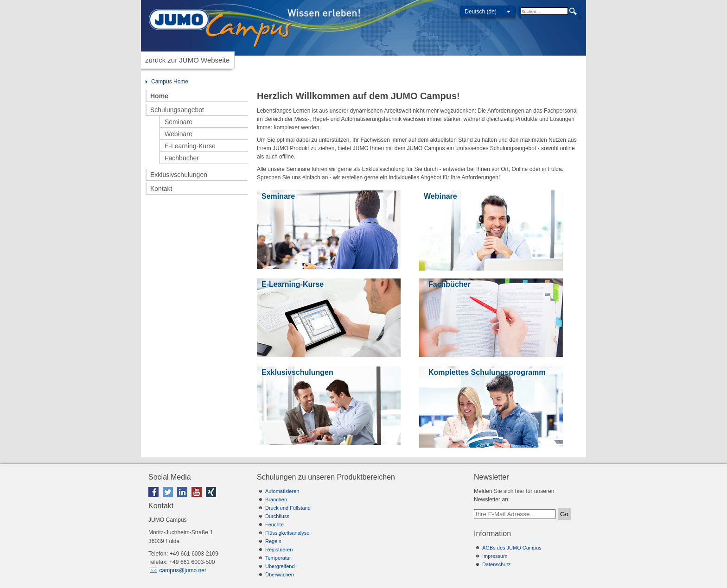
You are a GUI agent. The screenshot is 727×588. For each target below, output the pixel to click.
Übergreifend (280, 566)
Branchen (276, 499)
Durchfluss (277, 516)
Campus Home (169, 81)
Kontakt (161, 188)
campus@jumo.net (182, 570)
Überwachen (279, 574)
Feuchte (274, 524)
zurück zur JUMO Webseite (187, 60)
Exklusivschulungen (178, 174)
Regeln (273, 541)
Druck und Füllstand (288, 508)
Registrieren (279, 549)
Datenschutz (496, 564)
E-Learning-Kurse (190, 146)
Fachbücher (182, 158)
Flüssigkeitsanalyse (287, 533)
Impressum (494, 556)
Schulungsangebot (177, 110)
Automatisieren (282, 491)
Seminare (178, 122)
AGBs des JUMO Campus (512, 547)
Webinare (178, 134)
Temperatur (278, 558)
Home (159, 96)
